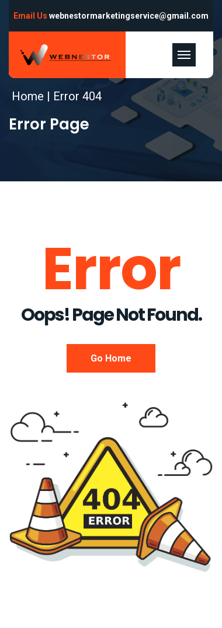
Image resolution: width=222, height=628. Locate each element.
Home (28, 96)
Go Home (111, 358)
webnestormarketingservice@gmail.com (129, 15)
